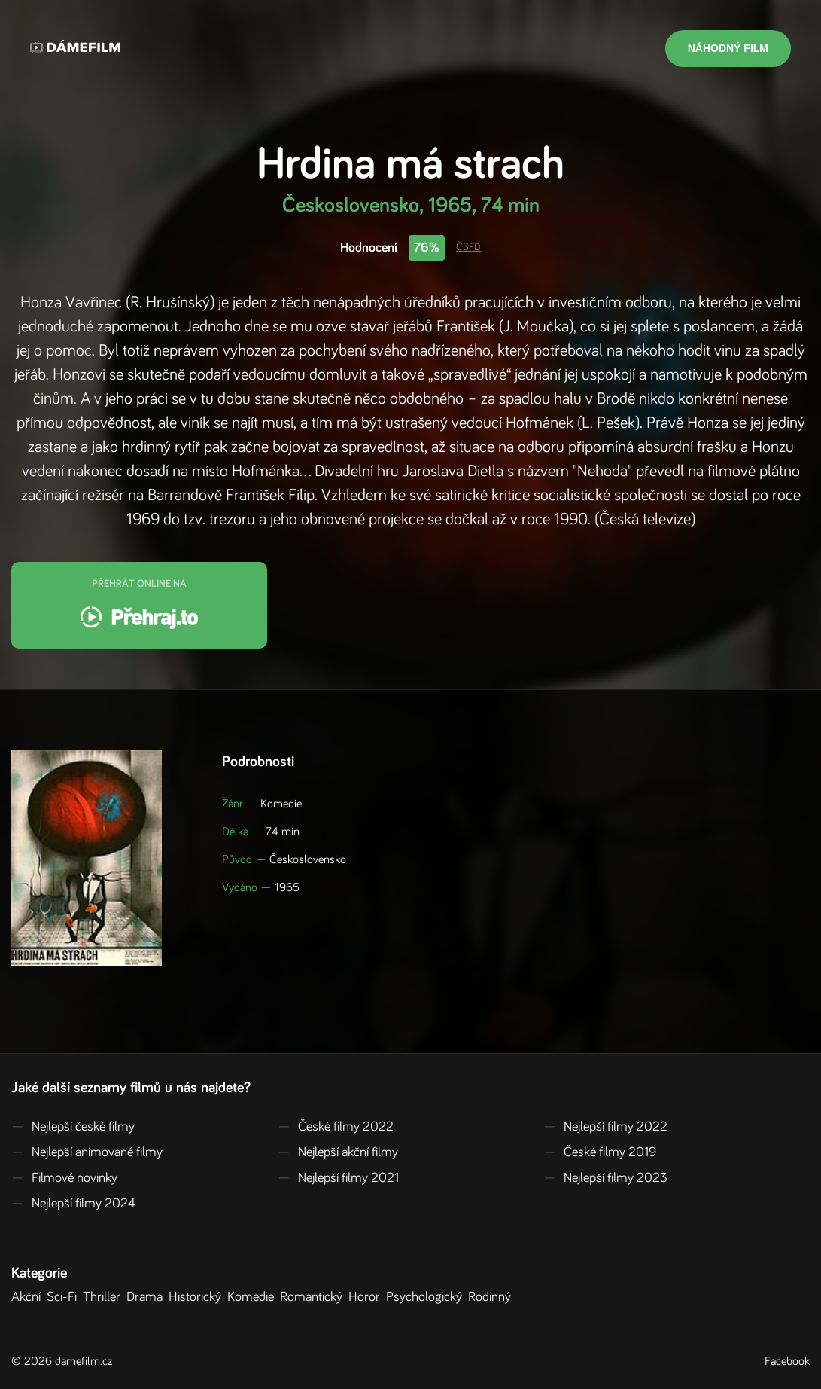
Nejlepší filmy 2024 (73, 1203)
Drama (147, 1297)
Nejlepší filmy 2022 (605, 1126)
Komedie (253, 1297)
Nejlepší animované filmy (87, 1152)
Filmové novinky (64, 1178)
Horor (367, 1297)
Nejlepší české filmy (73, 1126)
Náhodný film (728, 48)
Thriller (104, 1297)
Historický (198, 1297)
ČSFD (468, 247)
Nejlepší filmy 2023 (605, 1178)
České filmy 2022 (336, 1126)
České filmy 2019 (599, 1152)
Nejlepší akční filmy (338, 1152)
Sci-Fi (65, 1297)
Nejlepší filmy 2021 (338, 1178)
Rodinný (492, 1297)
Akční (29, 1297)
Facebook (787, 1361)
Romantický (314, 1297)
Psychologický (427, 1297)
